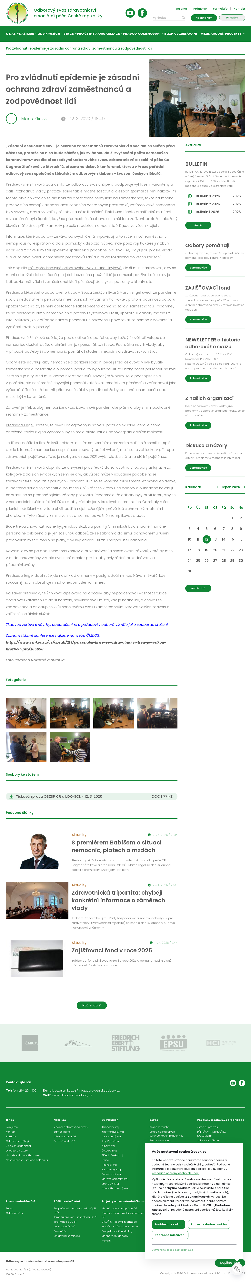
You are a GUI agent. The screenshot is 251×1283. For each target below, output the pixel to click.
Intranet (181, 9)
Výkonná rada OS (65, 1136)
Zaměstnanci (62, 1132)
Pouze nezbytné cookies (209, 1224)
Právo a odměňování (142, 33)
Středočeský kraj (112, 1155)
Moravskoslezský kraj (115, 1179)
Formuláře (220, 9)
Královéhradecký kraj (115, 1188)
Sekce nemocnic (160, 1140)
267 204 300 (27, 1090)
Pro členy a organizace (98, 33)
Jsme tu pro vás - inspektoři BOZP (75, 1217)
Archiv (198, 225)
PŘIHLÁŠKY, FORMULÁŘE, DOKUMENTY (211, 1134)
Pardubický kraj (111, 1169)
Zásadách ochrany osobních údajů (175, 1173)
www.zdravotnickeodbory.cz (72, 1095)
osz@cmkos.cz (65, 1090)
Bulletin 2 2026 (218, 204)
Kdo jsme (12, 1127)
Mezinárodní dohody (115, 1236)
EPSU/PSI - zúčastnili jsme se (120, 1226)
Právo (9, 1208)
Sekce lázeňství (159, 1127)
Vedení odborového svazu (71, 1127)
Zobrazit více (198, 267)
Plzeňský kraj (109, 1165)
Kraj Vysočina (110, 1141)
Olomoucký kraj (111, 1174)
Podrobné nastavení (170, 1235)
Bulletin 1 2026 (218, 212)
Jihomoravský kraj (113, 1132)
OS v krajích (48, 33)
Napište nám (204, 18)
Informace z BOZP (65, 1222)
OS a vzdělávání (64, 1226)
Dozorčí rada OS (64, 1141)
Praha (105, 1160)
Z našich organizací (18, 1146)
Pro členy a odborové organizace (220, 1120)
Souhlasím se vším (168, 1224)
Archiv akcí (198, 588)
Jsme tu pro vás (207, 1127)
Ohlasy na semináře (67, 1236)
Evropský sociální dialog (117, 1231)
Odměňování (14, 1213)
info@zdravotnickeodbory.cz (99, 1090)
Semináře (60, 1231)
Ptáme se (200, 9)
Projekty (106, 1241)
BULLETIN (11, 1136)
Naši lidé (26, 33)
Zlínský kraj (108, 1146)
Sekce (69, 33)
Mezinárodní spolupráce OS (119, 1208)
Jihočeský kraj (110, 1127)
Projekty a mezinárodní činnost (124, 1201)
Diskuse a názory (17, 1150)
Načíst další (91, 1005)
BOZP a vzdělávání (180, 33)
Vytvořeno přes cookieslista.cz (172, 1250)
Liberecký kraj (110, 1184)
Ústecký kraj (109, 1150)
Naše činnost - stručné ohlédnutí (27, 1160)
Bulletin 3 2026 (218, 196)
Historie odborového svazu (23, 1155)
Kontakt (239, 9)
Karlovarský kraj (111, 1136)
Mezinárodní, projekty (221, 33)
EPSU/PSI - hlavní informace (119, 1222)
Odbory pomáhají (17, 1141)
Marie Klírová (27, 118)
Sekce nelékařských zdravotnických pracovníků (166, 1134)
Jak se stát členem (209, 1140)
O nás (11, 33)
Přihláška (232, 17)
